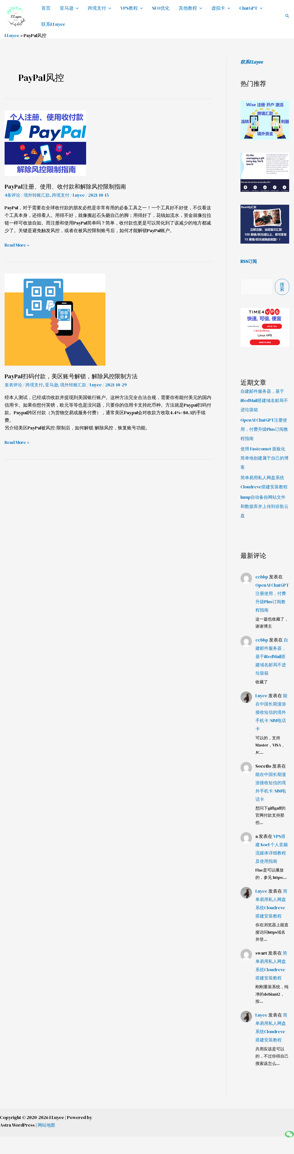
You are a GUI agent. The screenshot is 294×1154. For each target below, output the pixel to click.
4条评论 (13, 195)
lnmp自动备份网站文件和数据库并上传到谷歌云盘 (264, 515)
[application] (76, 8)
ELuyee (12, 35)
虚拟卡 (220, 8)
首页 (46, 8)
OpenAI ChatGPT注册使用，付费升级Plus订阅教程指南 (264, 429)
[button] (287, 16)
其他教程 (190, 8)
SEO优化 (161, 8)
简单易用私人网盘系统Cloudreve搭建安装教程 (263, 486)
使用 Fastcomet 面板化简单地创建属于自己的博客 (263, 457)
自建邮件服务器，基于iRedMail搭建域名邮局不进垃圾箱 (263, 400)
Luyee (261, 713)
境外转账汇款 (38, 195)
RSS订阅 (249, 261)
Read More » (17, 244)
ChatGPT (251, 8)
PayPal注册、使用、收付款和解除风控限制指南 (67, 186)
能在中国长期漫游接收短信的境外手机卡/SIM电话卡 (271, 729)
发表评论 (14, 385)
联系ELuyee (53, 24)
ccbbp (262, 586)
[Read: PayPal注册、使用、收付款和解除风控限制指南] (45, 143)
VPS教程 (131, 8)
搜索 (282, 286)
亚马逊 (69, 8)
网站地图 (47, 1142)
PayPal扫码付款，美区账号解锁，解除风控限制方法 (73, 376)
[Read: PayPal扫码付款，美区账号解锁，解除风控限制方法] (55, 319)
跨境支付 (99, 8)
